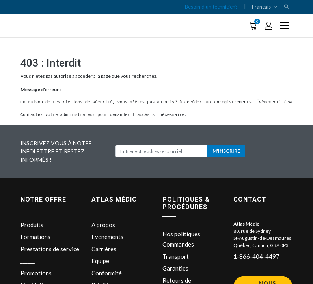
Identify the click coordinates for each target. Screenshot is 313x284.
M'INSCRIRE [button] (226, 151)
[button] (287, 7)
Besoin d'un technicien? (211, 7)
